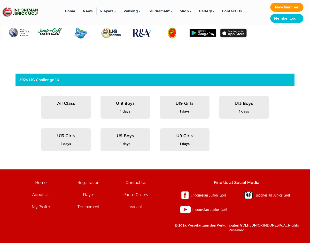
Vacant (136, 206)
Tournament (160, 11)
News (88, 11)
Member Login (287, 18)
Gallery (206, 11)
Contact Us (232, 11)
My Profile (41, 206)
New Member (287, 7)
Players (108, 11)
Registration (88, 182)
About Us (40, 194)
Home (70, 11)
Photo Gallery (135, 194)
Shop (185, 11)
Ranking (132, 11)
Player (88, 194)
